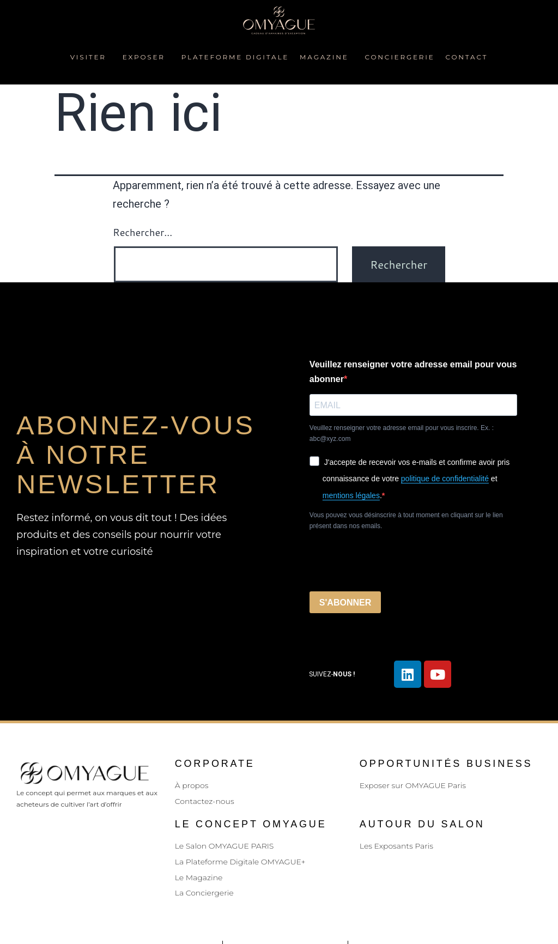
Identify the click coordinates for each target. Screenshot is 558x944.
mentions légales (351, 495)
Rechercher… (142, 232)
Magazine (327, 57)
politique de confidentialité (445, 478)
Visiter (91, 57)
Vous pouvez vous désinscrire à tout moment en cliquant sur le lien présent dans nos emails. (406, 520)
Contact (467, 57)
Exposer (147, 57)
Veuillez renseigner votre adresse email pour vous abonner (413, 372)
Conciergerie (400, 57)
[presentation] (392, 561)
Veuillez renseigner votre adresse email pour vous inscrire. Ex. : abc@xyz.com (402, 433)
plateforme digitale (235, 57)
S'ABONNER (345, 602)
